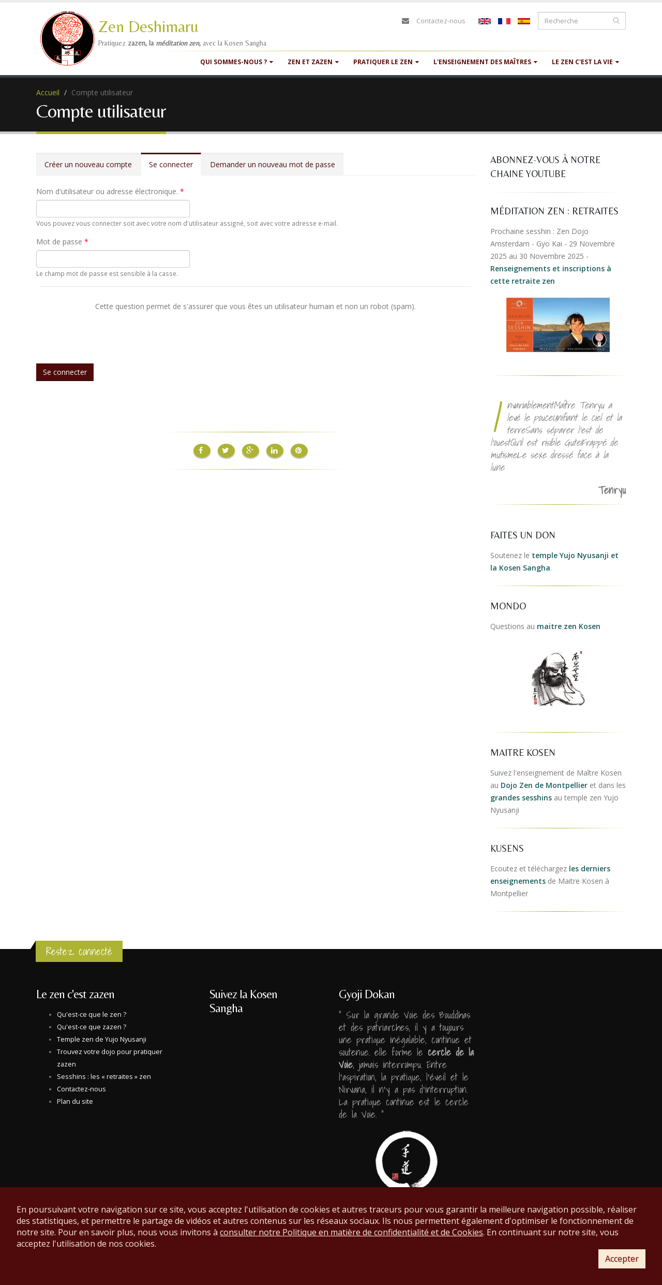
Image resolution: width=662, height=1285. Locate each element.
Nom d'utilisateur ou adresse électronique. (110, 191)
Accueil (47, 92)
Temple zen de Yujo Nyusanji (101, 1039)
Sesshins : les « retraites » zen (104, 1076)
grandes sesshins (521, 797)
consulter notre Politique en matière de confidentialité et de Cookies (351, 1232)
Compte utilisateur (102, 92)
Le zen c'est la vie (585, 61)
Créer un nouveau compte (88, 164)
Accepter (622, 1258)
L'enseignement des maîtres (485, 61)
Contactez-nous (440, 21)
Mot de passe (62, 241)
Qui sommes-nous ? (236, 61)
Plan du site (75, 1101)
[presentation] (118, 332)
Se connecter (175, 167)
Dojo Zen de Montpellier (544, 785)
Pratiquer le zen (386, 61)
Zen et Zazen (313, 61)
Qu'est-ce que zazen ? (91, 1027)
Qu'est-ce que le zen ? (91, 1014)
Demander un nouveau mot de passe (272, 164)
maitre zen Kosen (568, 626)
